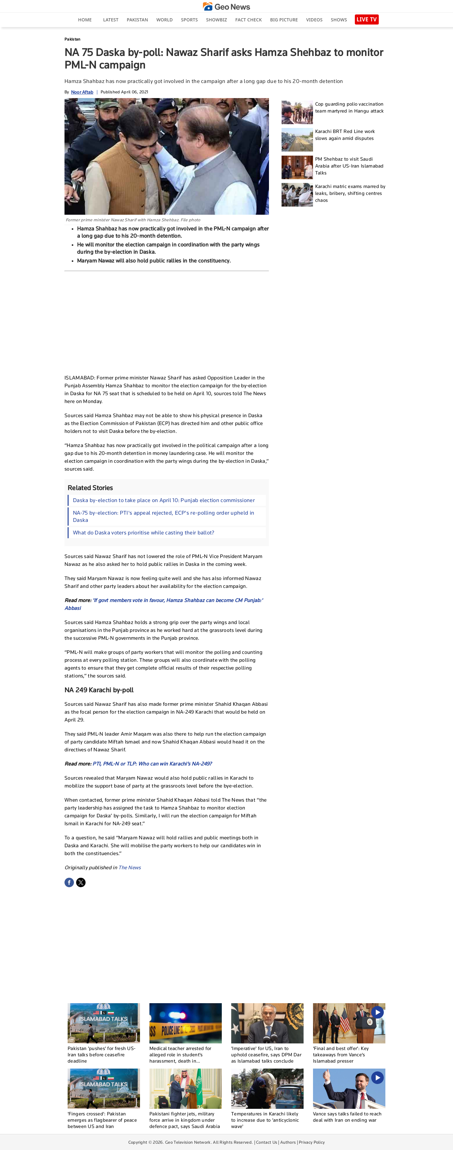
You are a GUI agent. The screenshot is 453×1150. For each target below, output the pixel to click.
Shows (339, 20)
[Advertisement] (167, 322)
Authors (288, 1142)
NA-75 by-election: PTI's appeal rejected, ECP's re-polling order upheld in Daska (163, 516)
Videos (314, 20)
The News (129, 868)
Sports (189, 20)
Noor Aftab (82, 92)
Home (85, 20)
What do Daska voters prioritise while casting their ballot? (144, 532)
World (164, 20)
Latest (111, 20)
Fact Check (248, 20)
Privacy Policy (312, 1142)
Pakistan (137, 20)
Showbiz (216, 20)
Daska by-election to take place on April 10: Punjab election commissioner (164, 500)
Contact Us (266, 1142)
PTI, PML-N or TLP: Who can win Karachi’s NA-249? (152, 764)
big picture (284, 20)
